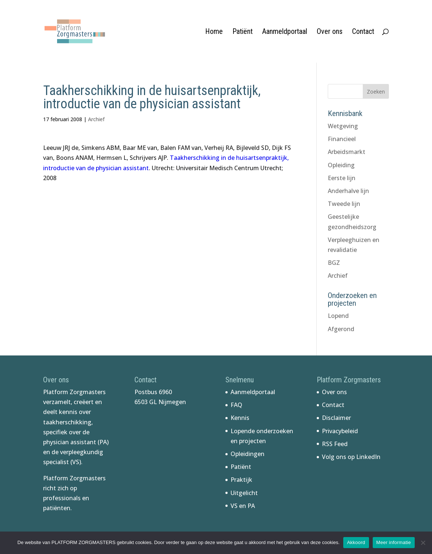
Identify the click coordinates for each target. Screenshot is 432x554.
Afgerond (341, 329)
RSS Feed (335, 444)
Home (214, 32)
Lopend (338, 316)
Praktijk (241, 480)
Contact (363, 32)
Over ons (330, 32)
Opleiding (341, 165)
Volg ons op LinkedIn (351, 457)
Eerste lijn (341, 178)
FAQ (236, 405)
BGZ (334, 263)
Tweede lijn (344, 204)
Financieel (342, 139)
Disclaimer (336, 418)
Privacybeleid (340, 431)
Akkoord (356, 542)
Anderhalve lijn (348, 191)
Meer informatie (393, 542)
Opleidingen (247, 454)
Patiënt (242, 32)
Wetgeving (343, 126)
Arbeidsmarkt (346, 152)
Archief (96, 119)
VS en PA (243, 506)
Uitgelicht (244, 493)
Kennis (240, 418)
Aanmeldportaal (284, 32)
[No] (422, 542)
